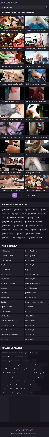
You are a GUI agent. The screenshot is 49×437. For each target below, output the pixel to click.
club (32, 381)
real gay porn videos (9, 320)
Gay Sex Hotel (6, 311)
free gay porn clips (32, 283)
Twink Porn (29, 334)
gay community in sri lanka (11, 377)
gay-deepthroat (18, 226)
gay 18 (4, 369)
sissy (3, 214)
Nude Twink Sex (31, 251)
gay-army (30, 218)
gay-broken (6, 226)
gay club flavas (7, 357)
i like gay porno (7, 381)
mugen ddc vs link (21, 357)
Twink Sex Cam (6, 274)
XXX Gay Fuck (6, 251)
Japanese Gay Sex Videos (10, 334)
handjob (21, 218)
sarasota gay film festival (28, 385)
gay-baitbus (18, 210)
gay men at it (36, 369)
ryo (37, 353)
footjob (39, 238)
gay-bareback (7, 210)
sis (31, 393)
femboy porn (30, 255)
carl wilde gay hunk (22, 381)
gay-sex (27, 210)
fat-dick (39, 226)
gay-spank (31, 238)
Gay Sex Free (5, 279)
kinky (26, 230)
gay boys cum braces (9, 353)
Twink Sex (4, 339)
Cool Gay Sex (6, 269)
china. (34, 361)
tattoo (12, 234)
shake (25, 377)
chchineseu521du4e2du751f (12, 389)
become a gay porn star (34, 302)
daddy (38, 234)
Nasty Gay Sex (30, 330)
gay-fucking (18, 222)
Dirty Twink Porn (7, 255)
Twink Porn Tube (7, 330)
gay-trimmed (11, 218)
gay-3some (30, 234)
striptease (19, 365)
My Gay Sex (29, 325)
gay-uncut (5, 238)
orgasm (33, 230)
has (26, 365)
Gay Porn (4, 265)
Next (34, 195)
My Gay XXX (29, 339)
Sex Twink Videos (7, 325)
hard (13, 238)
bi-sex (15, 230)
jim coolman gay (8, 365)
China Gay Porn (31, 265)
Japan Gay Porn (6, 306)
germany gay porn (32, 274)
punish (40, 377)
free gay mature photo (10, 385)
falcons (44, 365)
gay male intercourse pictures (19, 369)
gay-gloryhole (7, 222)
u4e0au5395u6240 (8, 373)
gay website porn (32, 297)
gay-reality (32, 214)
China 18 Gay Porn (32, 316)
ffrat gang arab (39, 373)
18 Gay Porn (5, 297)
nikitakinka (6, 393)
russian (28, 373)
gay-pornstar (29, 222)
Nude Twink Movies (8, 283)
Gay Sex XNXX (6, 260)
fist (3, 218)
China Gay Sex (30, 279)
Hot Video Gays (31, 288)
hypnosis (21, 373)
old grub (33, 377)
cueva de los (34, 365)
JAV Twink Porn (30, 293)
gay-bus (5, 234)
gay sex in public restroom (11, 361)
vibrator (39, 222)
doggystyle (21, 238)
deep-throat (6, 230)
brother (26, 389)
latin (37, 218)
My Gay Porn (30, 320)
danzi (31, 353)
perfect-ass (42, 214)
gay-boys (15, 214)
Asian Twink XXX (31, 260)
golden (43, 210)
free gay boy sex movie (20, 393)
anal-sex (35, 210)
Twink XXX (29, 306)
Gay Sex (4, 288)
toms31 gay (23, 353)
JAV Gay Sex (5, 316)
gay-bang (20, 234)
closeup (23, 214)
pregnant (26, 361)
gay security (36, 389)
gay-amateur (30, 226)
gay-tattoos (43, 230)
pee (21, 230)
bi (8, 214)
